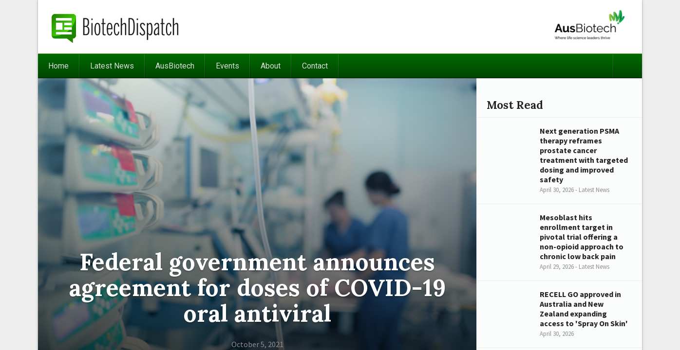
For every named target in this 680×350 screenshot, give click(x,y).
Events (227, 65)
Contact (315, 65)
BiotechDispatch (115, 26)
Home (58, 65)
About (271, 65)
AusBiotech (174, 65)
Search (627, 66)
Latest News (112, 65)
